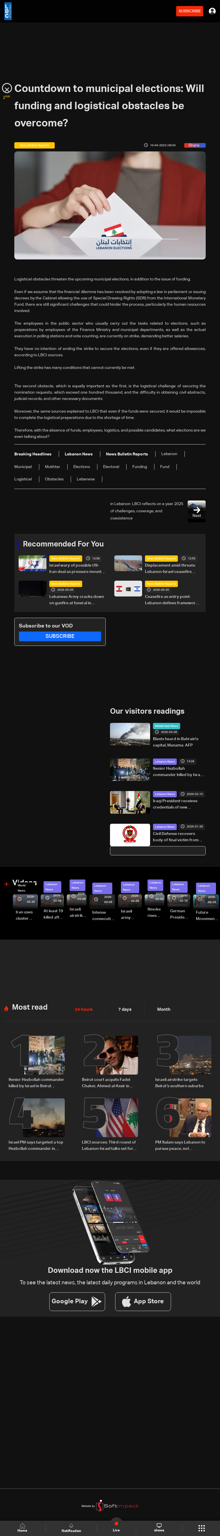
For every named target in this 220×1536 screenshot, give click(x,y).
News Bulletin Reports (65, 558)
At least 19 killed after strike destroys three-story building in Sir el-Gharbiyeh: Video (54, 914)
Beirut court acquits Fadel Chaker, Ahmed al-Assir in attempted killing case (106, 1082)
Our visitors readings (147, 711)
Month (162, 1009)
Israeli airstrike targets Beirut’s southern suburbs (179, 1082)
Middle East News (166, 725)
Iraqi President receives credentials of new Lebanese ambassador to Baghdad (177, 804)
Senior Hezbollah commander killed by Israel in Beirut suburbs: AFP (178, 772)
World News (21, 888)
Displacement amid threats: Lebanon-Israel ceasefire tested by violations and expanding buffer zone (170, 569)
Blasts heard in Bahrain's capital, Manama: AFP (175, 742)
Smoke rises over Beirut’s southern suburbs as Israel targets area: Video (156, 912)
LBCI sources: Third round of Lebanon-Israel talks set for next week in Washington (109, 1145)
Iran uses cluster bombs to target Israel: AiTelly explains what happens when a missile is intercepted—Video (27, 915)
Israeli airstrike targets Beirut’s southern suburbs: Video (78, 912)
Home (23, 1528)
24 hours (83, 1009)
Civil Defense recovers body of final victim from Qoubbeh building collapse (178, 837)
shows (159, 1528)
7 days (123, 1009)
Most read (30, 1007)
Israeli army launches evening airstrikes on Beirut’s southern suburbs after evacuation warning (131, 915)
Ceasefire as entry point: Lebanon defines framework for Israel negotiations (171, 600)
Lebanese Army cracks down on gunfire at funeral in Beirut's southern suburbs (76, 600)
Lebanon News (165, 761)
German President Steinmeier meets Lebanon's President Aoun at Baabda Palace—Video (180, 914)
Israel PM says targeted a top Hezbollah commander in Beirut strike (36, 1145)
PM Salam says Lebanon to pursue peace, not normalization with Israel (180, 1145)
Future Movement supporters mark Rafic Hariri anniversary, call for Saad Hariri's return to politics (207, 916)
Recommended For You (63, 544)
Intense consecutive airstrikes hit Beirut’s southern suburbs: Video (103, 916)
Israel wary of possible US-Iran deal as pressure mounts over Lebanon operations (76, 569)
